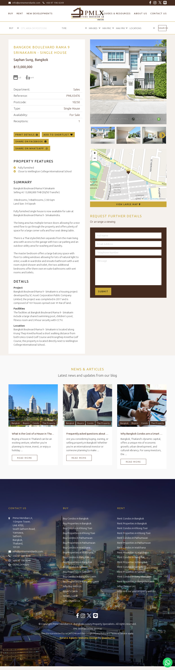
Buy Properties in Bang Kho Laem (81, 581)
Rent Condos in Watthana (131, 547)
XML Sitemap (79, 628)
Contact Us (158, 13)
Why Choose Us (71, 600)
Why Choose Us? (126, 586)
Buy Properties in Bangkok (77, 523)
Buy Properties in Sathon (76, 571)
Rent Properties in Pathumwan (134, 542)
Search (162, 28)
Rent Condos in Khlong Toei (132, 528)
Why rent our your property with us (136, 591)
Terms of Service (119, 633)
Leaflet (144, 199)
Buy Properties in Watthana (78, 552)
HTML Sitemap (95, 628)
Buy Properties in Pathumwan (79, 542)
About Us (140, 13)
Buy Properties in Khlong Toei (79, 533)
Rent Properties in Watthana (133, 552)
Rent (20, 13)
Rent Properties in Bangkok (132, 523)
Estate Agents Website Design (79, 637)
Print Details (25, 134)
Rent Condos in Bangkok (130, 518)
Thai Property (48, 423)
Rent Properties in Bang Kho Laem (135, 581)
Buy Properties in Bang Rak (77, 562)
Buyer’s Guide (70, 591)
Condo (36, 423)
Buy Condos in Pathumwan (77, 537)
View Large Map (128, 204)
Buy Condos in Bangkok (76, 518)
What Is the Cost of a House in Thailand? (33, 433)
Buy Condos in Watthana (76, 547)
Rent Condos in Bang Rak (131, 557)
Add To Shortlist (56, 134)
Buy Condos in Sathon (75, 566)
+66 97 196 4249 (53, 2)
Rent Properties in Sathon (131, 571)
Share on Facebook (31, 141)
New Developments (40, 13)
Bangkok (16, 423)
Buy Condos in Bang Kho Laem (79, 576)
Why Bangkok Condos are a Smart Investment (142, 433)
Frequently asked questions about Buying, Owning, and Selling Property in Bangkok (87, 433)
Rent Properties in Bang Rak (132, 562)
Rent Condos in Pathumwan (132, 537)
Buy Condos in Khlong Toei (77, 528)
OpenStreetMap (154, 199)
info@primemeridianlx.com (25, 2)
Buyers (26, 423)
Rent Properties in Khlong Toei (133, 533)
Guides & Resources (117, 13)
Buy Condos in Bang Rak (76, 557)
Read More (24, 458)
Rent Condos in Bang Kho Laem (134, 576)
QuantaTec (108, 637)
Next (160, 135)
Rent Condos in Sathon (129, 566)
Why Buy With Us (72, 586)
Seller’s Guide (70, 595)
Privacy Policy (99, 633)
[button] (128, 172)
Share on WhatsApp (31, 148)
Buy (10, 13)
